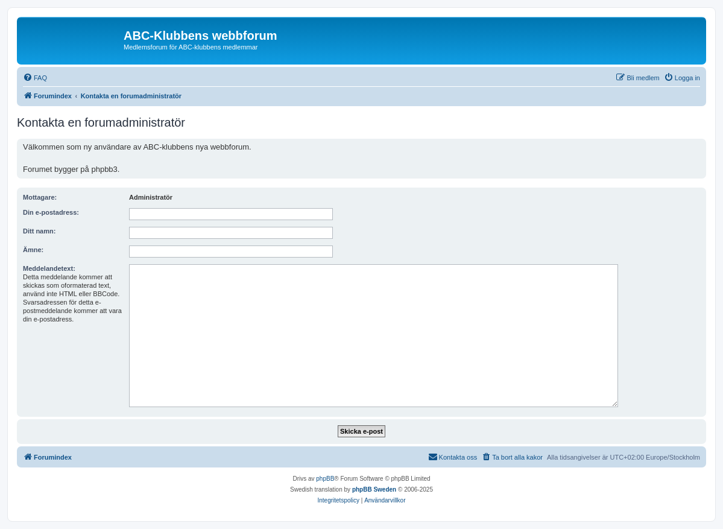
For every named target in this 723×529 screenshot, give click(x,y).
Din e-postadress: (51, 212)
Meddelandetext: (49, 268)
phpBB (325, 478)
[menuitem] (35, 78)
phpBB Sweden (374, 489)
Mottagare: (40, 197)
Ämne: (33, 249)
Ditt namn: (39, 231)
